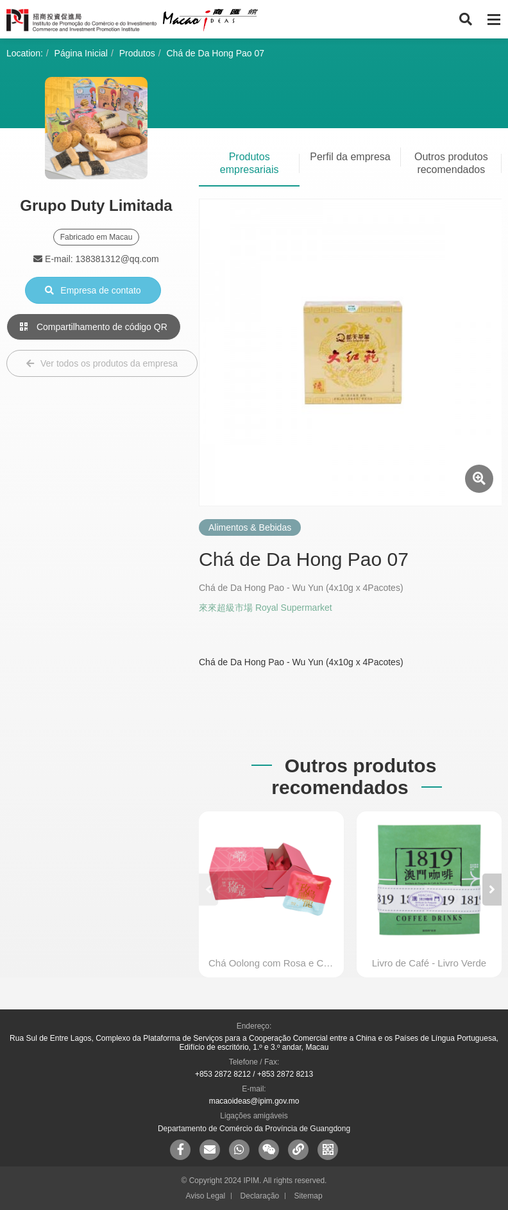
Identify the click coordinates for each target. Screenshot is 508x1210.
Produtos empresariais (249, 163)
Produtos (137, 53)
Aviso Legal (205, 1195)
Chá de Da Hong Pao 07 (216, 53)
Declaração (260, 1195)
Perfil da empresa (350, 156)
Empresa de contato (92, 290)
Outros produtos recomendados (451, 163)
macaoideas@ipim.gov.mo (254, 1101)
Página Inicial (81, 53)
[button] (492, 890)
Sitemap (308, 1195)
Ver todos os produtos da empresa (102, 363)
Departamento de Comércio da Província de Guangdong (254, 1128)
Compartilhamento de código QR (93, 327)
